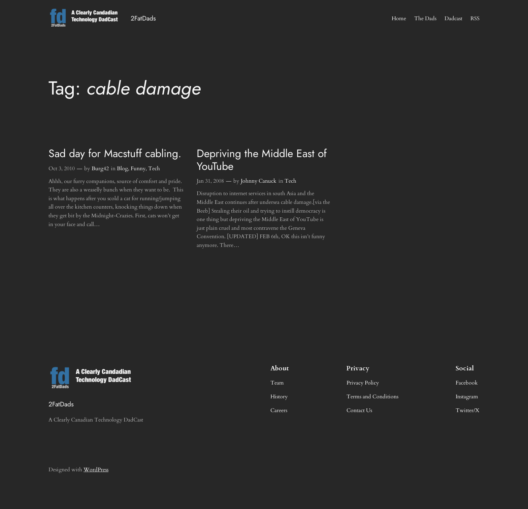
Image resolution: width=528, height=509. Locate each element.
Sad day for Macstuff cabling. (115, 153)
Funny (138, 168)
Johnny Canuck (258, 181)
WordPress (96, 469)
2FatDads (143, 18)
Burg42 (100, 168)
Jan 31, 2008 (210, 181)
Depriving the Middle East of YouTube (262, 160)
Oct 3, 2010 (61, 168)
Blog (122, 168)
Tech (154, 168)
